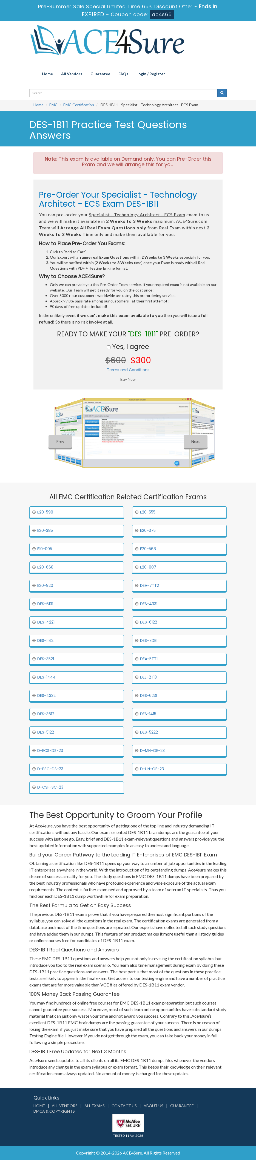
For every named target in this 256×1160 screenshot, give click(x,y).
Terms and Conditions (128, 370)
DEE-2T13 (148, 677)
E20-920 (45, 585)
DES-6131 (45, 604)
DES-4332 (46, 695)
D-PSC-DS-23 (50, 769)
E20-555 (147, 512)
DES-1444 (46, 677)
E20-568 (148, 549)
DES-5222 (149, 732)
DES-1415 (148, 714)
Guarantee (100, 73)
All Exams (94, 1105)
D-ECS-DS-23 (50, 750)
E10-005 (44, 549)
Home (47, 73)
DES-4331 (148, 604)
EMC (53, 104)
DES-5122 (45, 732)
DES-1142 (45, 640)
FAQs (123, 73)
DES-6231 (148, 695)
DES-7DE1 (148, 640)
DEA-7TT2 (149, 585)
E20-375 (148, 530)
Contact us (124, 1105)
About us (153, 1105)
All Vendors (71, 73)
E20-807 (148, 567)
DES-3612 (45, 714)
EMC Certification (78, 104)
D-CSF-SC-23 (50, 787)
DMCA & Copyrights (54, 1111)
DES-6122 (148, 622)
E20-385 (45, 530)
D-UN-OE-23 (152, 769)
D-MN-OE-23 (152, 750)
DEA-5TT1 (149, 659)
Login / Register (150, 73)
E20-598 (45, 512)
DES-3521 (45, 659)
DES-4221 (46, 622)
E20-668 (45, 567)
